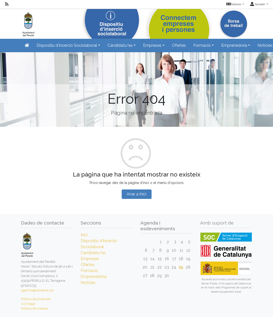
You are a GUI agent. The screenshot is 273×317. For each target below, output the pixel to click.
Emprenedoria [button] (234, 45)
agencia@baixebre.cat (37, 290)
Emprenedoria (94, 276)
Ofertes (179, 45)
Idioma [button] (234, 4)
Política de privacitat (36, 299)
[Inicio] (28, 22)
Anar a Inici (136, 194)
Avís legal (28, 304)
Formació (89, 270)
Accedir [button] (258, 4)
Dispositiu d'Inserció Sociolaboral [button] (67, 45)
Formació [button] (202, 45)
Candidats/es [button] (120, 45)
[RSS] (6, 4)
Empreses (90, 258)
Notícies (88, 282)
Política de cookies (34, 308)
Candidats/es (93, 252)
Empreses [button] (152, 45)
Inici (84, 234)
